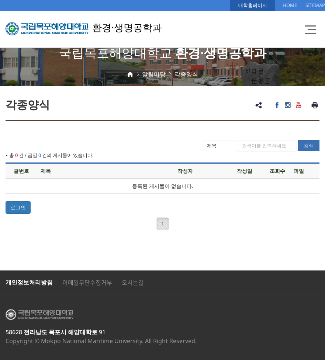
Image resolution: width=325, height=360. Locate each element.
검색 (309, 145)
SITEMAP (315, 5)
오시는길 (133, 282)
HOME (290, 5)
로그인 (18, 207)
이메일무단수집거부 (87, 282)
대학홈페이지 (252, 5)
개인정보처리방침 (29, 282)
